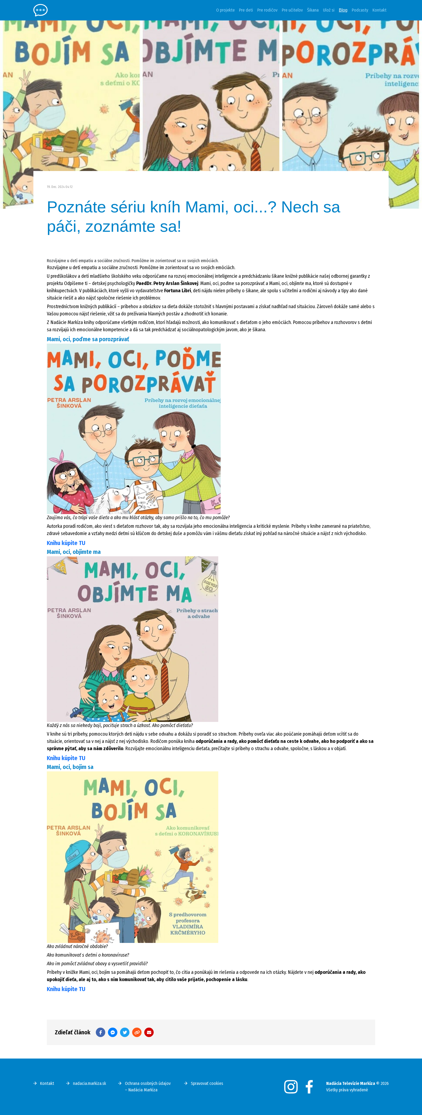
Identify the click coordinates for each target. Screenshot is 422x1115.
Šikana (313, 10)
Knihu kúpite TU (66, 543)
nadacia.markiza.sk (89, 1083)
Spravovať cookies (207, 1083)
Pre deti (246, 10)
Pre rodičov (267, 10)
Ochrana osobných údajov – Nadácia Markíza (148, 1086)
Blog (343, 10)
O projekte (225, 10)
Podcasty (360, 10)
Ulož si (329, 10)
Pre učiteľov (292, 10)
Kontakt (379, 10)
